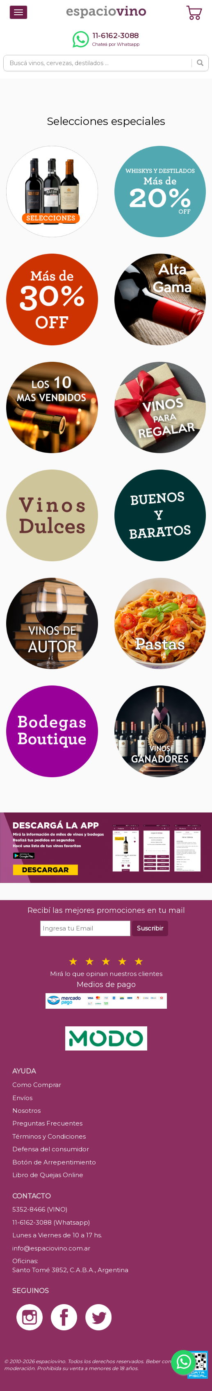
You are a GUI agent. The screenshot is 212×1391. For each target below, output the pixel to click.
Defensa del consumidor (50, 1149)
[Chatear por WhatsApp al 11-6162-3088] (106, 39)
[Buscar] (200, 63)
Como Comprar (36, 1085)
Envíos (22, 1098)
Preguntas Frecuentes (47, 1123)
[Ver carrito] (194, 12)
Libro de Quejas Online (47, 1175)
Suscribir (150, 928)
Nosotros (26, 1110)
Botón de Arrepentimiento (54, 1162)
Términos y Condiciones (49, 1136)
